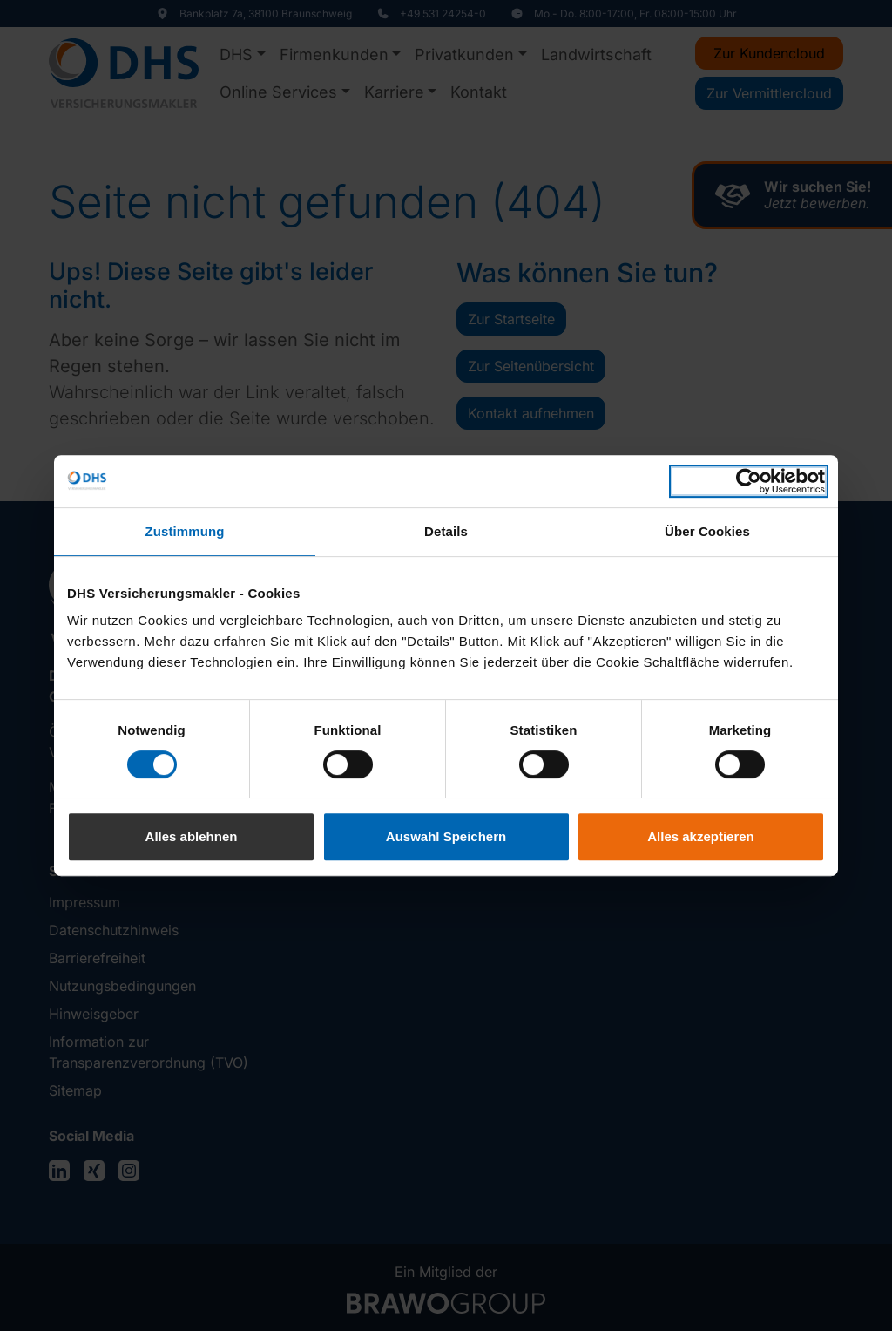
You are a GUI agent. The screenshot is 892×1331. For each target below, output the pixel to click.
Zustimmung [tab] (185, 531)
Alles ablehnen (191, 836)
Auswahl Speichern (446, 836)
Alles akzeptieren (700, 836)
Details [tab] (446, 531)
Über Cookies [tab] (707, 531)
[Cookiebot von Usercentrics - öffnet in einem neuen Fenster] (748, 481)
